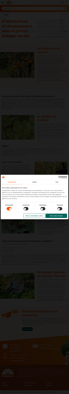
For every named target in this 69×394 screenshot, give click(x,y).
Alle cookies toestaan (56, 215)
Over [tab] (57, 182)
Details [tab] (34, 182)
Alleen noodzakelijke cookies (34, 215)
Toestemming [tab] (12, 182)
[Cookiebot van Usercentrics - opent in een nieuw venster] (59, 177)
